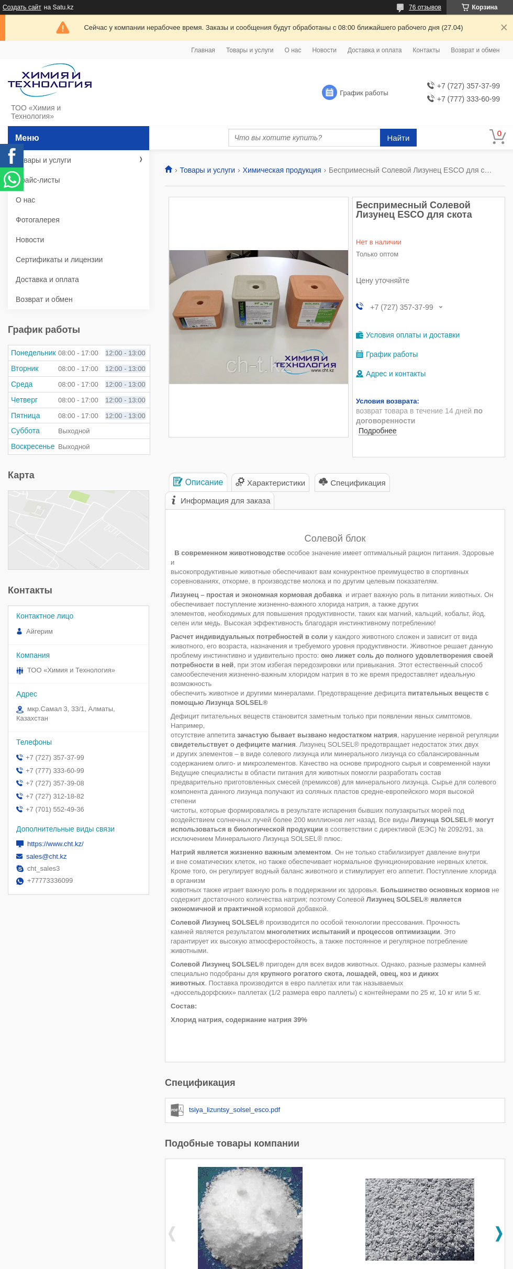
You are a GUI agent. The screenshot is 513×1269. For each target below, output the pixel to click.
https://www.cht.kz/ (55, 844)
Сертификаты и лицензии (59, 259)
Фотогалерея (38, 220)
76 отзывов (425, 7)
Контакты (426, 50)
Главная (203, 50)
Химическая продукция (282, 170)
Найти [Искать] (398, 137)
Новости (324, 50)
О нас (292, 50)
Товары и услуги (250, 50)
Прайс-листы (38, 180)
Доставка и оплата (375, 50)
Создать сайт (22, 7)
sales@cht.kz (46, 856)
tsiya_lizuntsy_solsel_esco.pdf (234, 1110)
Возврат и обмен (475, 50)
